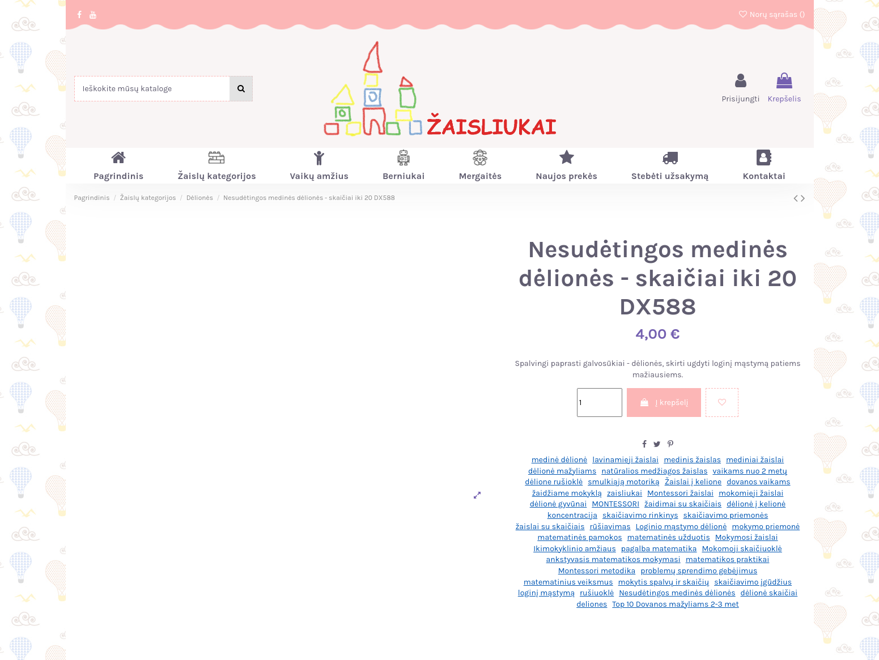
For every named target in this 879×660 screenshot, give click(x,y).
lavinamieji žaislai (625, 460)
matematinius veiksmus (568, 582)
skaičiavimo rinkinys (640, 515)
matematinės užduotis (668, 537)
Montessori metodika (597, 571)
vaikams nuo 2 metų (749, 471)
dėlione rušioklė (554, 482)
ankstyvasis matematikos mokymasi (613, 559)
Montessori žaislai (680, 493)
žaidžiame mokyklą (567, 493)
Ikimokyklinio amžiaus (574, 548)
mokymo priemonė (766, 526)
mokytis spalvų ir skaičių (664, 582)
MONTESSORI (615, 504)
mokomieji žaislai (751, 493)
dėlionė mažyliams (562, 471)
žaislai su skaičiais (550, 526)
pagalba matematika (659, 548)
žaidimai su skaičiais (682, 504)
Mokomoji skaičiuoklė (742, 548)
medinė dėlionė (560, 460)
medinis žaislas (692, 460)
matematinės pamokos (579, 537)
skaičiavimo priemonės (725, 515)
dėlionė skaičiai (769, 593)
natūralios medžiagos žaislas (654, 471)
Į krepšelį (664, 402)
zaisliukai (624, 493)
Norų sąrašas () (771, 14)
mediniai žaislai (755, 460)
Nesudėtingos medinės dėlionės (677, 593)
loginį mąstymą (546, 593)
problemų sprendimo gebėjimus (698, 571)
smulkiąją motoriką (624, 482)
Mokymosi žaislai (746, 537)
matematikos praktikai (728, 559)
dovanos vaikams (758, 482)
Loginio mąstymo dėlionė (681, 526)
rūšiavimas (610, 526)
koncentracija (572, 515)
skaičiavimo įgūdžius (753, 582)
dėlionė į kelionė (756, 504)
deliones (591, 604)
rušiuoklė (597, 593)
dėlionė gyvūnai (558, 504)
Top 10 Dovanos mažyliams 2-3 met (675, 604)
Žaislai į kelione (693, 482)
